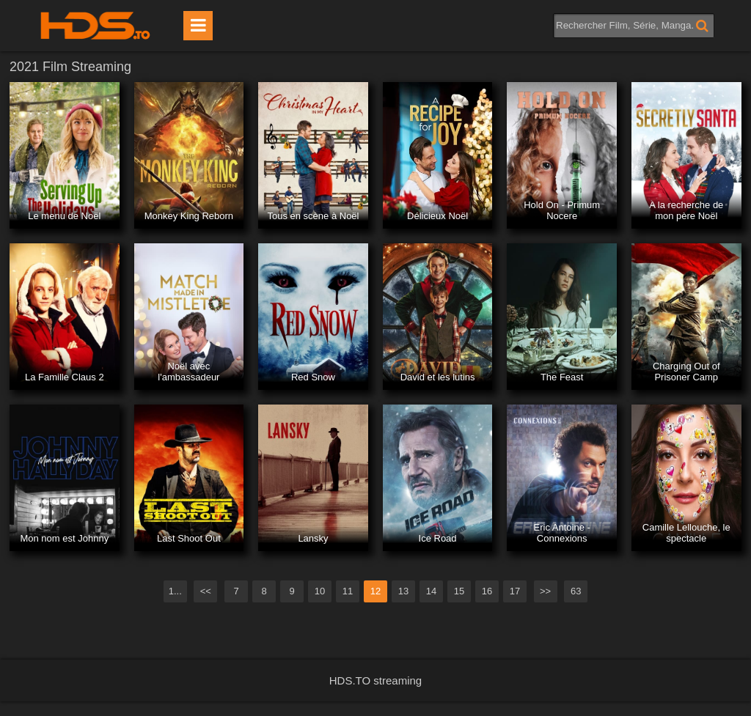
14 (431, 591)
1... (175, 591)
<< (205, 591)
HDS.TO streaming (375, 680)
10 (320, 591)
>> (545, 591)
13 (403, 591)
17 (515, 591)
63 (576, 591)
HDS (95, 25)
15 (459, 591)
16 (487, 591)
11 (347, 591)
